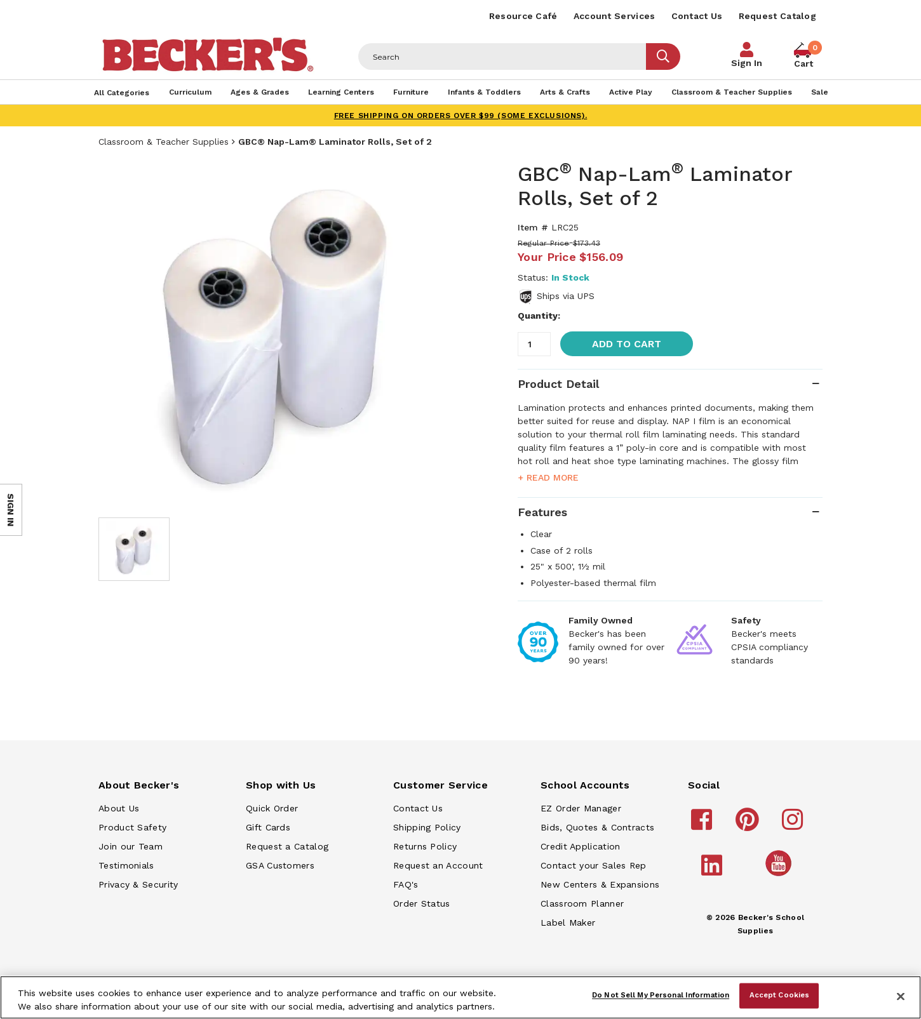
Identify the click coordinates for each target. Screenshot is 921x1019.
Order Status (421, 903)
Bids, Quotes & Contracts (597, 827)
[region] (460, 997)
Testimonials (126, 865)
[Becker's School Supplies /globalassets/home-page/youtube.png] (781, 875)
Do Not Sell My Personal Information (660, 995)
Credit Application (580, 846)
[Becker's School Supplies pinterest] (749, 825)
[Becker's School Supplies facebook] (703, 825)
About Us (118, 808)
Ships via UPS (566, 296)
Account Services (614, 16)
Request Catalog (778, 16)
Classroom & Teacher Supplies (163, 142)
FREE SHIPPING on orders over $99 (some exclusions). (461, 115)
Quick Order (272, 808)
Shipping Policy (427, 827)
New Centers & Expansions (600, 884)
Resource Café (523, 16)
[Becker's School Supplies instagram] (794, 825)
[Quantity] (534, 344)
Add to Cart (626, 344)
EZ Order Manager (581, 808)
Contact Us (697, 16)
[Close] (901, 996)
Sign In (746, 63)
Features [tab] (542, 512)
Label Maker (568, 922)
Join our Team (130, 846)
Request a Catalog (287, 846)
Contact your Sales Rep (594, 865)
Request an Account (438, 865)
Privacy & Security (138, 884)
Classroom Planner (582, 903)
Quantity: (539, 315)
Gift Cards (268, 827)
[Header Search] (502, 56)
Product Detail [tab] (558, 383)
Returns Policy (425, 846)
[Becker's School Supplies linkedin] (713, 871)
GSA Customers (280, 865)
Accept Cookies (780, 995)
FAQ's (406, 884)
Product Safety (132, 827)
